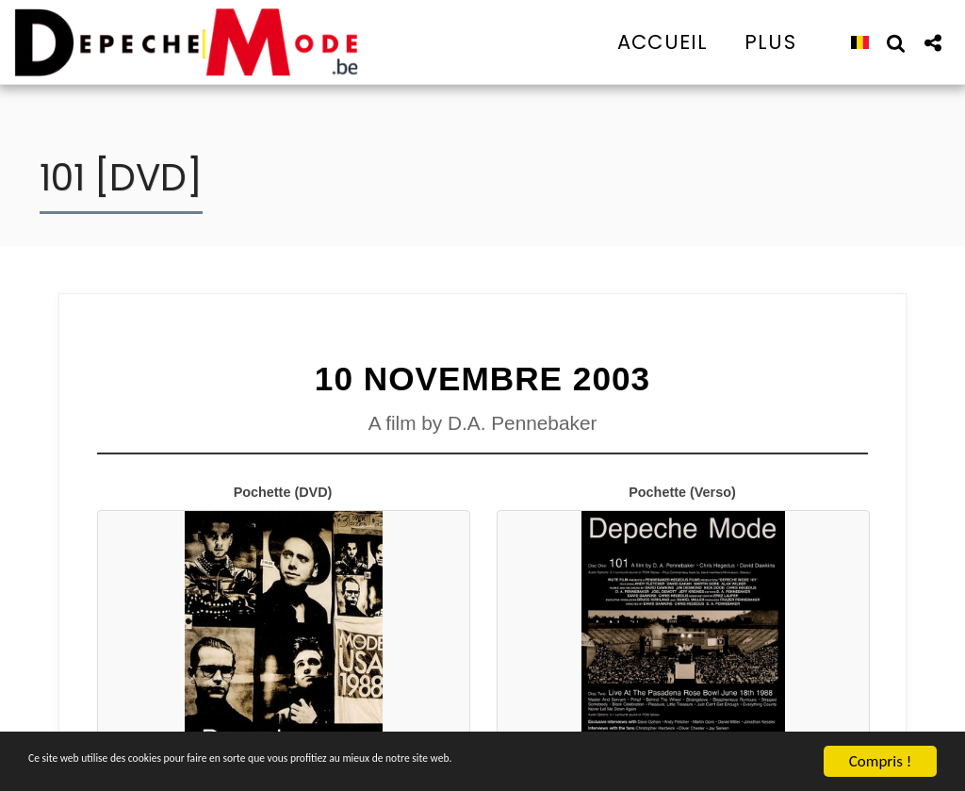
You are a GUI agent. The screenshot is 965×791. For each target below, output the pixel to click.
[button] (895, 42)
